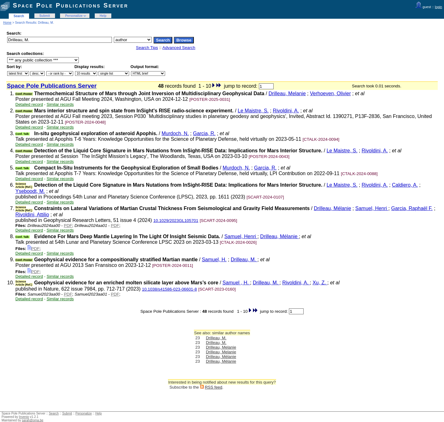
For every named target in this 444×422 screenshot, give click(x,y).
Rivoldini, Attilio (32, 214)
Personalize (74, 15)
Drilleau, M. (244, 259)
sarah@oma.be (32, 420)
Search (19, 16)
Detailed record (29, 104)
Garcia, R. (204, 133)
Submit (44, 15)
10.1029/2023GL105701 (175, 220)
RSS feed (213, 387)
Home (7, 22)
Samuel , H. (236, 282)
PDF (68, 225)
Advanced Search (178, 47)
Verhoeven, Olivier (330, 93)
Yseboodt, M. (30, 191)
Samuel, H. (214, 259)
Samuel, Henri (371, 208)
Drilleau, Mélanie (332, 208)
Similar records (60, 104)
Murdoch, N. (175, 133)
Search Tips (147, 47)
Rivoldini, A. (286, 110)
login (438, 7)
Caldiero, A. (405, 185)
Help (103, 15)
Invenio (24, 417)
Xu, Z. (320, 282)
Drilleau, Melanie (287, 93)
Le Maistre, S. (253, 110)
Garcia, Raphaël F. (412, 208)
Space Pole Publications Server (70, 5)
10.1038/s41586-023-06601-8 (169, 289)
